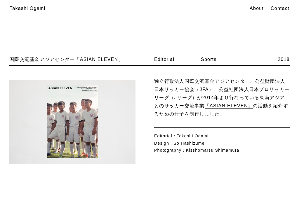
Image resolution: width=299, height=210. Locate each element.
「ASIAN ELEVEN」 (229, 105)
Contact (280, 8)
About (257, 8)
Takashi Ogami (27, 8)
